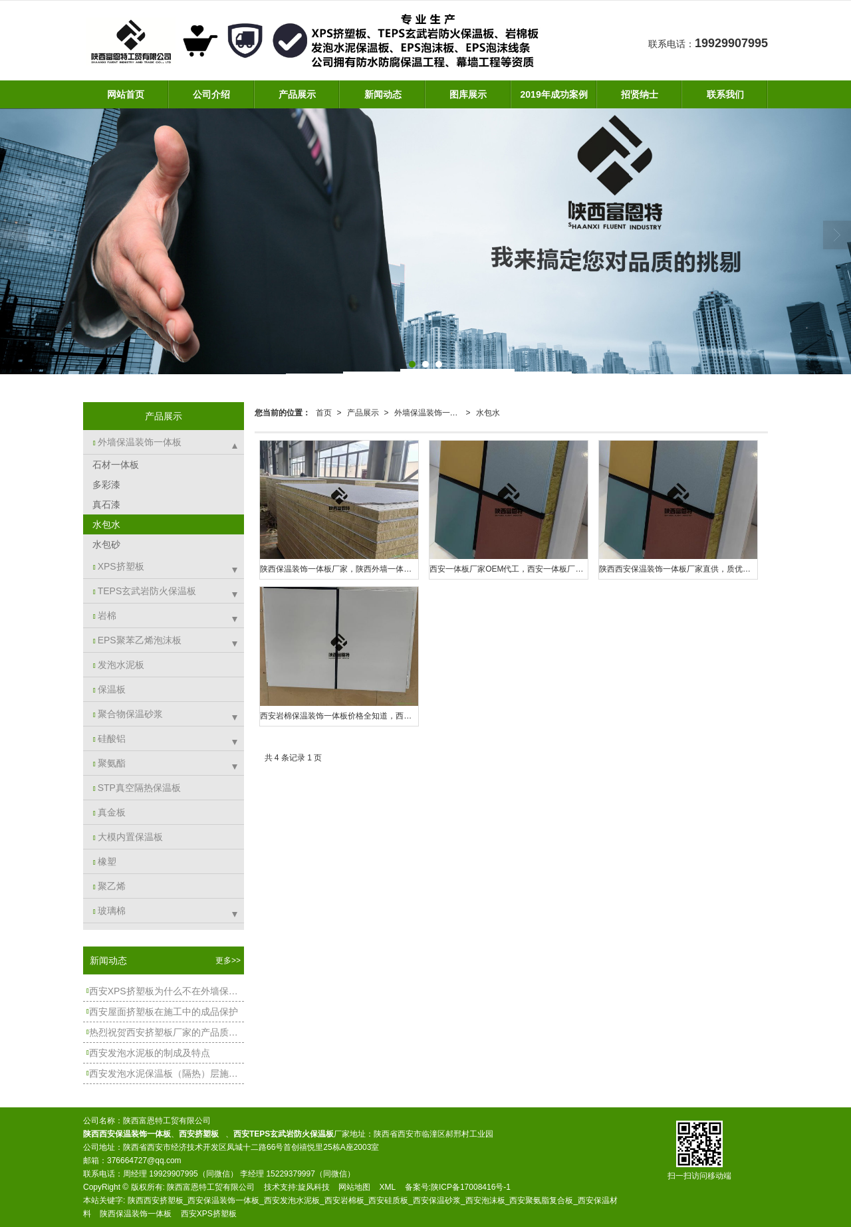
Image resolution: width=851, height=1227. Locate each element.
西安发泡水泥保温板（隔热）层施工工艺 (165, 1073)
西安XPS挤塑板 (209, 1213)
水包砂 (105, 544)
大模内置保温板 (128, 837)
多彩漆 (105, 484)
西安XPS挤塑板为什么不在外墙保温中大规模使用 (165, 991)
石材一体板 (114, 464)
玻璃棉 (109, 910)
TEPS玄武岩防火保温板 (144, 591)
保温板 (109, 689)
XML (388, 1187)
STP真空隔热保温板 (137, 787)
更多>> (228, 960)
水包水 (488, 412)
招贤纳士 (639, 94)
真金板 (109, 812)
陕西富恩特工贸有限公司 (211, 1187)
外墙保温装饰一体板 (430, 412)
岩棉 (104, 615)
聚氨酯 (109, 763)
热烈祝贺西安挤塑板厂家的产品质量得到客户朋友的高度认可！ (165, 1032)
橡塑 (104, 861)
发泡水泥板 (118, 664)
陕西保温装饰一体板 (136, 1213)
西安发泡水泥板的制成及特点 (148, 1053)
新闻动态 (383, 94)
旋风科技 (314, 1187)
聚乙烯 (109, 886)
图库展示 (468, 94)
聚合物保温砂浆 (128, 714)
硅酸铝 (109, 738)
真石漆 (105, 504)
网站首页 (125, 94)
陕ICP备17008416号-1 (471, 1187)
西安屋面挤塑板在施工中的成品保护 (162, 1012)
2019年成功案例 (554, 94)
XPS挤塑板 (118, 566)
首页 (324, 412)
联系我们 (725, 94)
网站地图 (354, 1187)
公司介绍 (211, 94)
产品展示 (297, 94)
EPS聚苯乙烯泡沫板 (137, 640)
